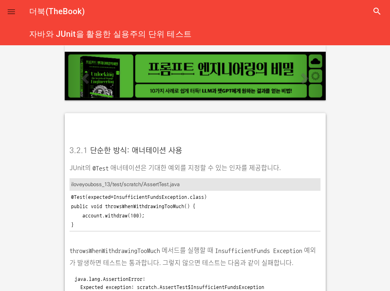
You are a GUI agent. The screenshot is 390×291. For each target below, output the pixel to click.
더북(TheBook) (57, 11)
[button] (11, 11)
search (377, 11)
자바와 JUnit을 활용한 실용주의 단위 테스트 (110, 34)
